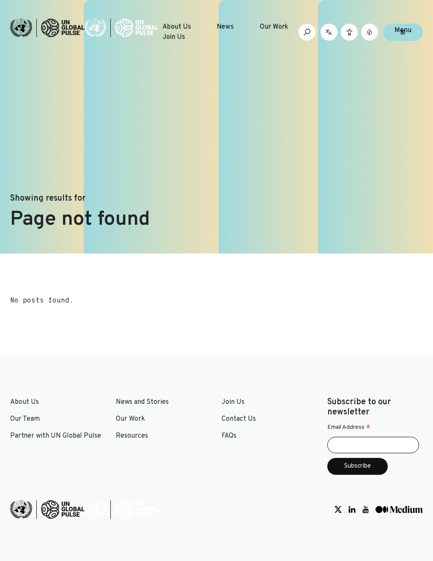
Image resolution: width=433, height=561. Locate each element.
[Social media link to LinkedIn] (352, 509)
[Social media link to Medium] (399, 509)
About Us (176, 27)
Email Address (349, 427)
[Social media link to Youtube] (365, 509)
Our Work (274, 27)
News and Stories (142, 402)
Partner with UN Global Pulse (55, 436)
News (225, 27)
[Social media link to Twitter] (338, 509)
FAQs (229, 436)
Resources (132, 436)
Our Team (25, 419)
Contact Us (239, 419)
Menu (403, 30)
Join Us (173, 37)
